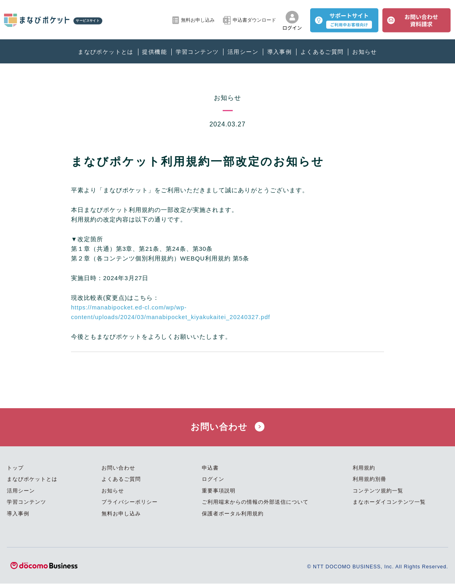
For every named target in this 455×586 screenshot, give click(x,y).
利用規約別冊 (369, 482)
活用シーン (243, 52)
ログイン (213, 482)
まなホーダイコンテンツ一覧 (389, 505)
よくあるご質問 (322, 52)
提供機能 (154, 52)
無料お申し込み (193, 20)
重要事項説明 (219, 493)
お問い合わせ (227, 428)
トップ (15, 471)
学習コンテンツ (197, 52)
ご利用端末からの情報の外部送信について (255, 505)
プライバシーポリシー (130, 505)
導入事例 (279, 52)
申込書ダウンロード (249, 20)
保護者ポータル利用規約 (233, 516)
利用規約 (364, 471)
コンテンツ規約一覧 (378, 493)
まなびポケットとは (106, 52)
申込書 (210, 471)
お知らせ (364, 52)
